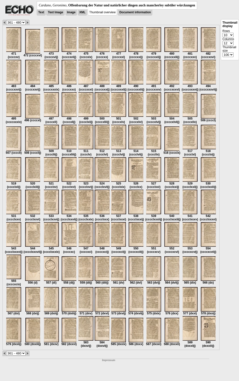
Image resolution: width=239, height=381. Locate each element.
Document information (135, 12)
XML (82, 12)
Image (71, 12)
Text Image (55, 12)
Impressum (108, 360)
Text (41, 12)
